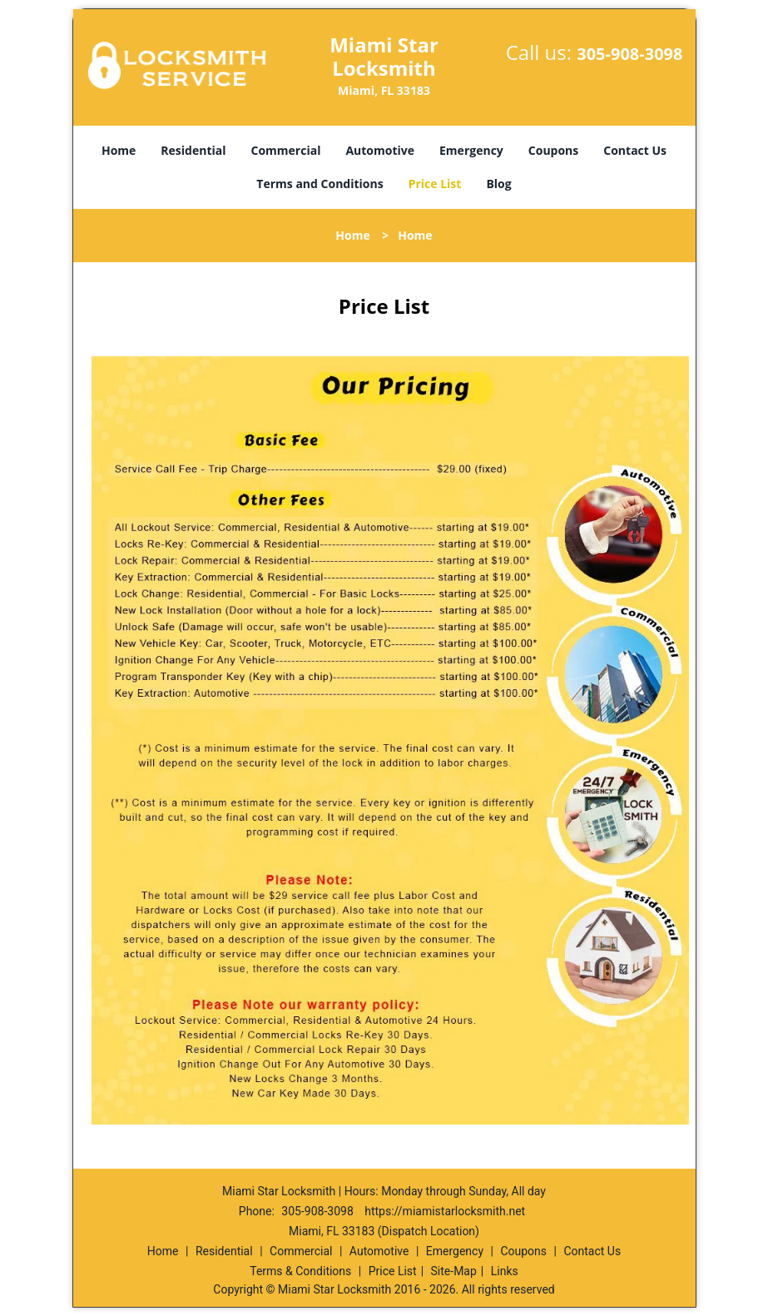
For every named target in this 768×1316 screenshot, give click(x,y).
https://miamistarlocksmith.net (444, 1211)
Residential (193, 150)
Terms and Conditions (319, 183)
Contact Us (634, 150)
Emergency (471, 150)
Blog (498, 183)
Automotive (379, 150)
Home (119, 150)
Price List (435, 183)
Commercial (286, 150)
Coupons (553, 150)
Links (504, 1271)
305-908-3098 (629, 53)
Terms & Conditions (300, 1271)
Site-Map (454, 1271)
